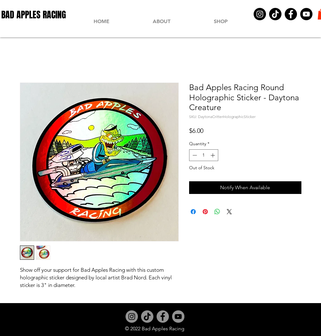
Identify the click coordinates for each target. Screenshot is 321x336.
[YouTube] (306, 14)
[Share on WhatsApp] (217, 211)
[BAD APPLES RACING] (33, 15)
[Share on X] (229, 211)
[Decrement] (194, 155)
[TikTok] (275, 14)
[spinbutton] (203, 155)
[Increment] (213, 155)
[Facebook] (291, 14)
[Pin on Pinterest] (205, 211)
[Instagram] (260, 14)
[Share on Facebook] (193, 211)
